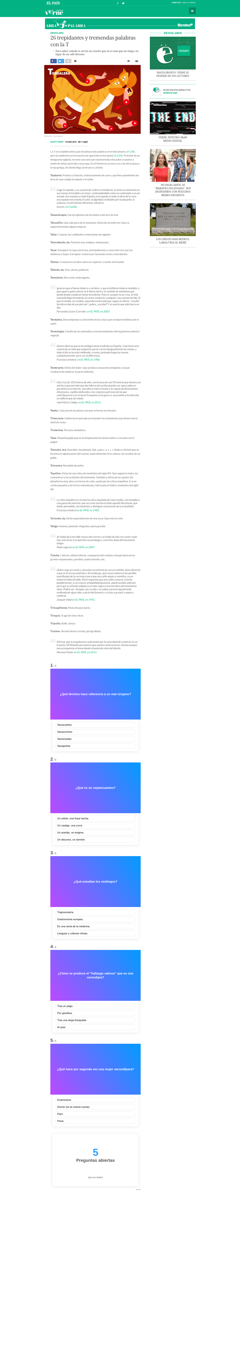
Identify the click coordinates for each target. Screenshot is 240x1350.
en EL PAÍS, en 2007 (83, 547)
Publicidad (92, 1340)
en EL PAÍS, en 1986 (88, 359)
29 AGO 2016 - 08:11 (77, 142)
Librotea (185, 24)
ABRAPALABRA (57, 32)
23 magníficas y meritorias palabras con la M (67, 1276)
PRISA (172, 1340)
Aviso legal (103, 1340)
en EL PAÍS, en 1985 (88, 510)
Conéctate (176, 3)
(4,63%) (118, 155)
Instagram (79, 1204)
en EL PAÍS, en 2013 (85, 652)
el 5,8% (131, 151)
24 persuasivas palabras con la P (118, 1272)
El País (54, 2)
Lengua (87, 1319)
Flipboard (89, 1204)
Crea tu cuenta (189, 3)
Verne (54, 12)
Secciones (192, 11)
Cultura (97, 1319)
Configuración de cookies (153, 1340)
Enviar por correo (137, 61)
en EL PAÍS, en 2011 (89, 402)
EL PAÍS (129, 1327)
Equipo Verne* (57, 142)
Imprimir (129, 61)
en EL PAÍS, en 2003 (98, 311)
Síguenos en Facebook (117, 3)
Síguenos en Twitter (123, 3)
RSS (166, 1340)
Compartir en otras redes (68, 61)
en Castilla (71, 206)
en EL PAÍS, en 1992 (83, 599)
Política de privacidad (118, 1340)
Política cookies (134, 1340)
